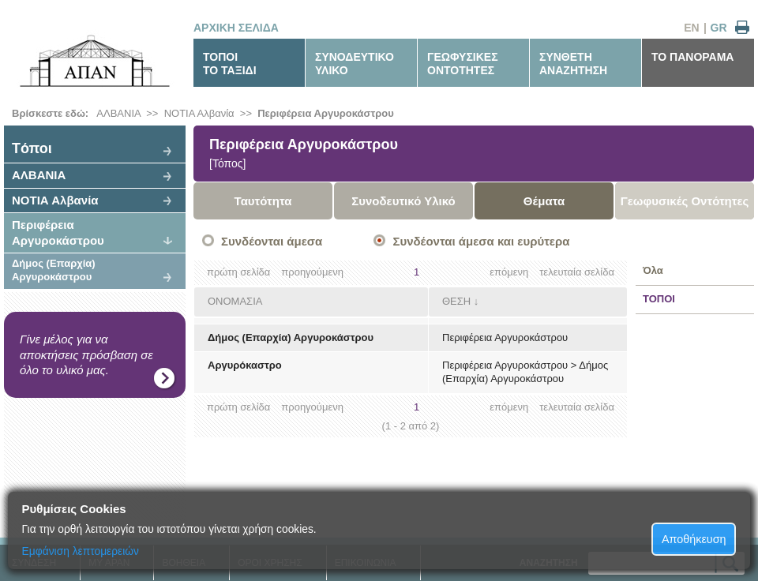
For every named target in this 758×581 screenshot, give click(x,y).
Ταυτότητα (263, 201)
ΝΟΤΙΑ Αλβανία (199, 113)
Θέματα (544, 201)
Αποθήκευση (694, 539)
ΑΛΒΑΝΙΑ (118, 113)
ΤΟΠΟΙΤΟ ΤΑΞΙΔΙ (230, 64)
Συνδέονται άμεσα (271, 241)
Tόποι (32, 148)
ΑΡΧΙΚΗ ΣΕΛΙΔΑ (236, 27)
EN (691, 27)
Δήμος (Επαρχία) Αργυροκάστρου (54, 270)
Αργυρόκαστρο (245, 365)
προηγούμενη (312, 272)
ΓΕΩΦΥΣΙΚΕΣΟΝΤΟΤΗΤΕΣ (462, 64)
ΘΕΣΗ (456, 301)
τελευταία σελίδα (576, 272)
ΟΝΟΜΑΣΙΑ (235, 301)
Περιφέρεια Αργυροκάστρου (325, 113)
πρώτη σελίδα (238, 272)
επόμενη (509, 272)
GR (719, 27)
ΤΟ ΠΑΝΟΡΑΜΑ (692, 57)
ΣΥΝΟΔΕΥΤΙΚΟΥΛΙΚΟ (354, 64)
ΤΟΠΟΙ (659, 299)
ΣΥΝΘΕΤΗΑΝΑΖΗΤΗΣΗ (573, 64)
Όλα (653, 270)
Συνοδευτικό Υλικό (403, 201)
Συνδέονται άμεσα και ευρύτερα (480, 241)
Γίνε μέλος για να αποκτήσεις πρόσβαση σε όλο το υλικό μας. (86, 354)
